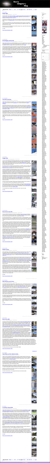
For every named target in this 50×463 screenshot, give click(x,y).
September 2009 (44, 172)
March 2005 (43, 210)
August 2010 (43, 164)
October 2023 (44, 67)
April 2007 (43, 192)
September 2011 (44, 155)
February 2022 (44, 75)
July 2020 (43, 82)
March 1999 (43, 251)
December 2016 (44, 111)
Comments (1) (34, 351)
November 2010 (44, 162)
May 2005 (43, 208)
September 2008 (44, 180)
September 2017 (44, 104)
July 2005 (43, 207)
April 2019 (43, 92)
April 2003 (43, 226)
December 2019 (44, 86)
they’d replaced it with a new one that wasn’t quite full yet (14, 422)
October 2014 (44, 129)
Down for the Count (24, 214)
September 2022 (44, 70)
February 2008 (44, 185)
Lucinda (43, 14)
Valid (43, 258)
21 (24, 9)
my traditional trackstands (16, 332)
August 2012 (43, 147)
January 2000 (44, 245)
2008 (25, 44)
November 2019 (44, 87)
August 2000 (43, 242)
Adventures (43, 35)
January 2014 (44, 135)
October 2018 (44, 95)
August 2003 (43, 223)
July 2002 (43, 231)
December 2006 (44, 195)
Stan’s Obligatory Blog (25, 4)
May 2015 (43, 124)
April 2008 (43, 184)
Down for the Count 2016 (7, 211)
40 (29, 9)
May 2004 (43, 217)
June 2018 (43, 98)
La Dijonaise (27, 228)
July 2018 (43, 97)
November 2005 (44, 204)
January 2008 (44, 186)
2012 (11, 44)
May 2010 (43, 166)
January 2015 (44, 127)
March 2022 (43, 74)
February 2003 (44, 227)
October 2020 (44, 80)
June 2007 (43, 191)
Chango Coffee (15, 186)
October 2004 (44, 213)
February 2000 (44, 244)
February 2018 (44, 101)
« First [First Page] (10, 9)
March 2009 (43, 176)
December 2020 (44, 78)
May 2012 (43, 149)
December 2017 (44, 102)
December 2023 (44, 66)
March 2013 (43, 142)
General (43, 39)
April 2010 (43, 167)
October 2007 (44, 188)
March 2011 (43, 159)
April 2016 (43, 116)
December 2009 (44, 170)
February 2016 (44, 118)
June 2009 (43, 174)
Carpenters (15, 102)
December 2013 (44, 136)
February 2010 (44, 168)
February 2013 (44, 143)
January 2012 (44, 152)
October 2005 (44, 205)
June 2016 (43, 115)
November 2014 (44, 128)
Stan (11, 14)
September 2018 (44, 96)
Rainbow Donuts (11, 20)
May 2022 (43, 73)
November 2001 (44, 234)
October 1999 (44, 246)
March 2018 (43, 100)
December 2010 (44, 161)
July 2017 (43, 106)
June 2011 (43, 157)
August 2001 (43, 236)
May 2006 (43, 200)
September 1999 (44, 247)
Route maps (9, 14)
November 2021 (44, 76)
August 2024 (43, 65)
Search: (43, 48)
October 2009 (44, 171)
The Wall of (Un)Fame (6, 99)
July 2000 (43, 243)
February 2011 (44, 160)
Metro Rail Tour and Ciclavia (8, 281)
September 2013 (44, 138)
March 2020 (43, 85)
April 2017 (43, 108)
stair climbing (44, 46)
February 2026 (44, 62)
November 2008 (44, 179)
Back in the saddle (6, 319)
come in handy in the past (21, 286)
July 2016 (43, 114)
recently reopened (12, 359)
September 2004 (44, 214)
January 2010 (44, 169)
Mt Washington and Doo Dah (8, 40)
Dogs (42, 38)
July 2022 (43, 71)
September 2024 (44, 64)
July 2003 (43, 224)
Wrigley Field (5, 158)
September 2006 (44, 197)
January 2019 (44, 93)
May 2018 (43, 99)
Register (43, 254)
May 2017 (43, 107)
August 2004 (43, 215)
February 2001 (44, 239)
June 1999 (43, 249)
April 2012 (43, 150)
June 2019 (43, 90)
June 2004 (43, 216)
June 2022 (43, 72)
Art (42, 36)
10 (14, 9)
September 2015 (44, 121)
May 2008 (43, 183)
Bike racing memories (8, 212)
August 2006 (43, 198)
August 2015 (43, 122)
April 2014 (43, 133)
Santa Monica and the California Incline (10, 353)
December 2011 (44, 153)
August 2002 (43, 230)
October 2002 (44, 229)
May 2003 (43, 225)
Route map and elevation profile (7, 30)
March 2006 (43, 201)
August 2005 (43, 206)
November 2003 (44, 221)
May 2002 (43, 232)
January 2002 (44, 233)
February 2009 (44, 177)
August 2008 (43, 181)
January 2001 (44, 240)
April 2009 (43, 175)
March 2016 (43, 117)
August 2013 (43, 139)
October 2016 (44, 112)
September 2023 (44, 68)
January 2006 (44, 203)
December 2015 (44, 119)
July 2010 (43, 165)
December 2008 (44, 178)
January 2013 (44, 144)
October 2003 (44, 222)
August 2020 (43, 81)
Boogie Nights (5, 13)
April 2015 (43, 125)
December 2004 (44, 212)
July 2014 (43, 131)
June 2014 (43, 132)
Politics (43, 43)
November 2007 (44, 187)
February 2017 (44, 109)
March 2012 (43, 151)
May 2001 (43, 238)
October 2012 (44, 146)
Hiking (43, 40)
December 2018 (44, 94)
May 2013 (43, 141)
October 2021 (44, 77)
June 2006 (43, 199)
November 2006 (44, 196)
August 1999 (43, 248)
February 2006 (44, 202)
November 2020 (44, 79)
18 (19, 9)
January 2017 (44, 110)
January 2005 (44, 211)
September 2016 (44, 113)
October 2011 (44, 154)
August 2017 (43, 105)
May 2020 (43, 83)
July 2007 (43, 190)
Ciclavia (5, 287)
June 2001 (43, 237)
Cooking (43, 37)
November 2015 (44, 120)
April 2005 (43, 209)
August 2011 (43, 156)
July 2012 (43, 148)
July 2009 (43, 173)
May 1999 (43, 250)
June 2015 (43, 123)
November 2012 (44, 145)
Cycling (6, 14)
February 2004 (44, 219)
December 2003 (44, 220)
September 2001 (44, 235)
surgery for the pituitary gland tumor (25, 321)
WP (42, 259)
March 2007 (43, 193)
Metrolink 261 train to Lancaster (7, 167)
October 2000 (44, 241)
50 (31, 9)
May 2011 (43, 158)
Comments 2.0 (44, 257)
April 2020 (43, 84)
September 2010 (44, 163)
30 (27, 9)
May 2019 (43, 91)
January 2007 (44, 194)
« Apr (42, 59)
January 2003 (44, 228)
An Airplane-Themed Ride (7, 407)
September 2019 (44, 88)
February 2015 (44, 126)
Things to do (16, 41)
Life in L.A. (9, 41)
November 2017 (44, 103)
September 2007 (44, 189)
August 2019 (43, 89)
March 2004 (43, 218)
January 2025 (44, 63)
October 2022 (44, 69)
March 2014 (43, 134)
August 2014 (43, 130)
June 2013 (43, 140)
